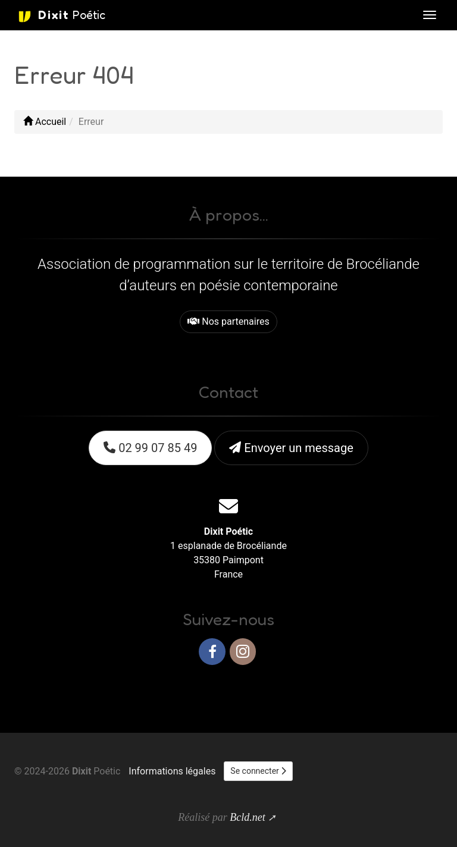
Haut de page (408, 689)
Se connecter (258, 771)
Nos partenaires (228, 321)
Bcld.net (247, 817)
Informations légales (172, 771)
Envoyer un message (291, 448)
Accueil (44, 121)
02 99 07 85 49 (150, 448)
